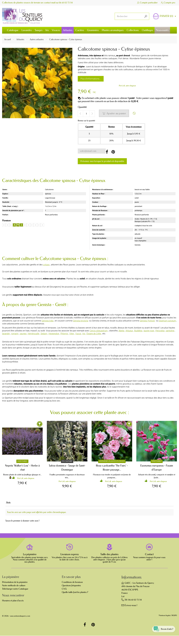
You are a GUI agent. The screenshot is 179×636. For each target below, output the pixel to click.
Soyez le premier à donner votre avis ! (22, 521)
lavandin (6, 333)
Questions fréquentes (71, 586)
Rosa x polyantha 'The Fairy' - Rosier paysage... (112, 467)
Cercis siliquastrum (99, 330)
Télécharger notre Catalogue (15, 589)
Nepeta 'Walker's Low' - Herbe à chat (22, 467)
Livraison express (69, 554)
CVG (64, 589)
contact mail (50, 2)
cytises (46, 264)
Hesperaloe (54, 333)
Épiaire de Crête (94, 333)
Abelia (121, 330)
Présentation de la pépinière (15, 582)
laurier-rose (149, 330)
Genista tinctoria (80, 320)
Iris (83, 333)
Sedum (44, 333)
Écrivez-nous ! (131, 605)
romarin (14, 333)
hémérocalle (33, 333)
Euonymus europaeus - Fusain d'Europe (156, 467)
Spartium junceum (167, 320)
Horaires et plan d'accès (13, 601)
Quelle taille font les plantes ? (75, 592)
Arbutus (129, 330)
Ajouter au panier (114, 113)
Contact (149, 554)
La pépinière (29, 554)
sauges (23, 333)
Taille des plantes (109, 554)
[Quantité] (86, 113)
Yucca (78, 333)
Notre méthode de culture (13, 586)
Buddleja (138, 330)
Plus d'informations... (90, 78)
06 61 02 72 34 (66, 2)
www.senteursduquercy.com (20, 616)
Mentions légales (165, 616)
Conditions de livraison (72, 582)
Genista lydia (47, 320)
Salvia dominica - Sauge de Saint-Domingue (67, 467)
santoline (170, 330)
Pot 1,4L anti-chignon (127, 85)
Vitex (71, 333)
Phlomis (64, 333)
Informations (131, 577)
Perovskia (159, 330)
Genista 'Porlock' (147, 320)
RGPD (174, 616)
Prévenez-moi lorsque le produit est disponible (102, 161)
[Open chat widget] (162, 628)
